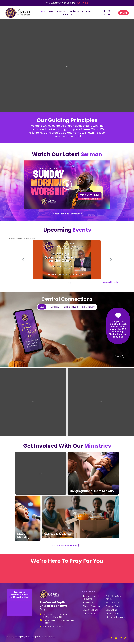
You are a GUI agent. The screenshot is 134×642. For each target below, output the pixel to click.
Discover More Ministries (64, 545)
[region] (67, 329)
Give (51, 11)
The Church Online (49, 637)
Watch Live (82, 2)
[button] (23, 259)
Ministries (74, 11)
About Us (61, 11)
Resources (86, 11)
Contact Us (67, 15)
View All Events (110, 282)
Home (43, 11)
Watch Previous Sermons (65, 213)
